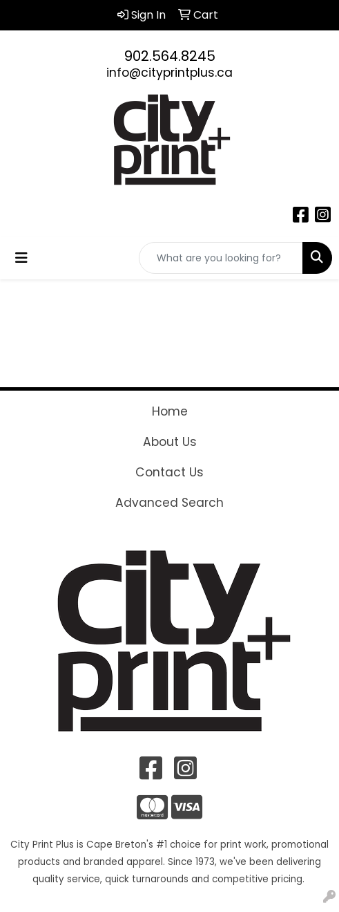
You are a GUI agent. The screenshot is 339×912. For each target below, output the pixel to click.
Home (170, 411)
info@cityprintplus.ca (169, 72)
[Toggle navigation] (21, 258)
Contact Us (169, 472)
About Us (170, 442)
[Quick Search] (221, 258)
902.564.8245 (169, 56)
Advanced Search (169, 502)
